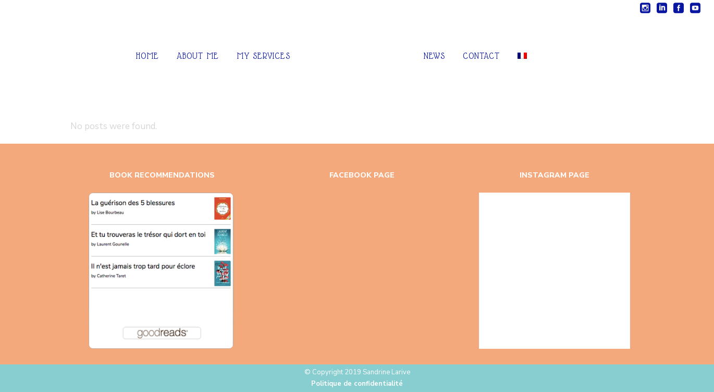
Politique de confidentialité (357, 384)
